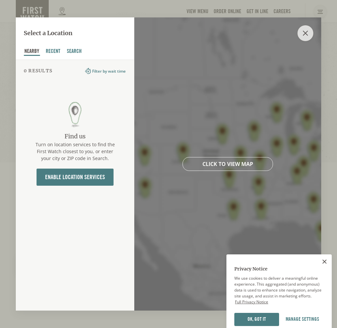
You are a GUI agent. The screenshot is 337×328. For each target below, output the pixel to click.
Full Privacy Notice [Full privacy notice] (251, 313)
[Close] (324, 272)
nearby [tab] (32, 52)
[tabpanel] (75, 185)
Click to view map (227, 164)
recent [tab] (53, 52)
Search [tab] (74, 52)
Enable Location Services (75, 177)
